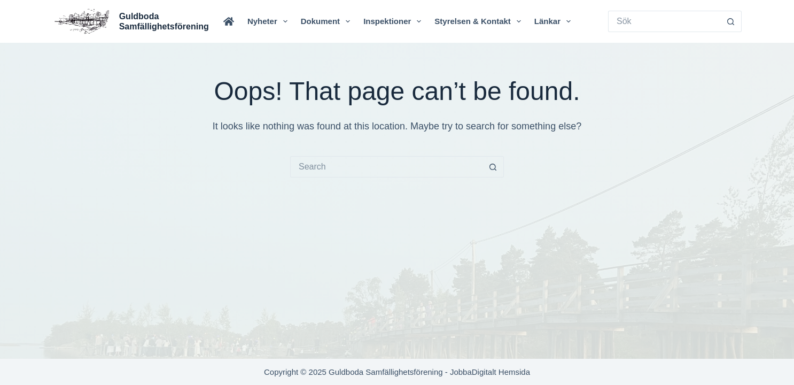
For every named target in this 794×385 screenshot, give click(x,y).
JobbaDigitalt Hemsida (490, 371)
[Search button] (731, 21)
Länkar (554, 21)
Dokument (327, 21)
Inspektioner (394, 21)
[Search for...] (664, 21)
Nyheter (269, 21)
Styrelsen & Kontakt (479, 21)
